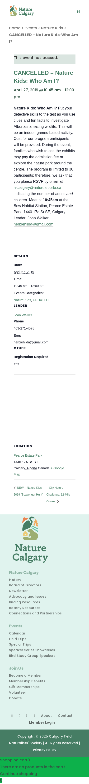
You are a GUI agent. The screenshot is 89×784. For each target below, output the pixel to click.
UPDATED (40, 300)
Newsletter (18, 590)
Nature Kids (52, 28)
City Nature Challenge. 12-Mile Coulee (58, 494)
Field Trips (17, 639)
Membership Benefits (27, 681)
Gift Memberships (24, 686)
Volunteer (17, 692)
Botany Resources (25, 607)
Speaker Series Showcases (32, 650)
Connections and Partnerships (35, 613)
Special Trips (20, 644)
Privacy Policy (44, 749)
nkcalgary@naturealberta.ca (37, 188)
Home (14, 28)
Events (30, 28)
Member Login (42, 722)
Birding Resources (24, 602)
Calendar (17, 633)
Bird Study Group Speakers (32, 655)
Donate (15, 698)
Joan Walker (23, 315)
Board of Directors (25, 585)
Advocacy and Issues (27, 596)
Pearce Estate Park (28, 455)
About (46, 715)
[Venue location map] (44, 408)
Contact (65, 715)
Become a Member (25, 675)
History (15, 579)
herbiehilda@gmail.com (33, 224)
